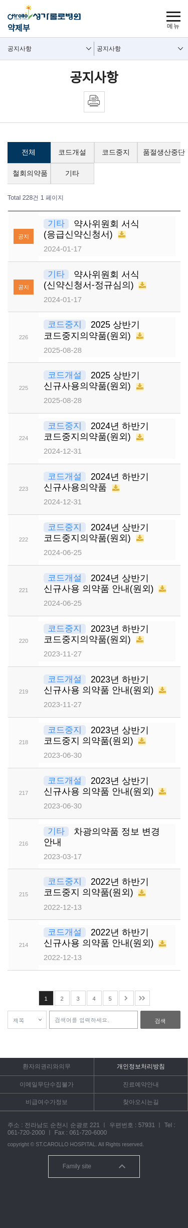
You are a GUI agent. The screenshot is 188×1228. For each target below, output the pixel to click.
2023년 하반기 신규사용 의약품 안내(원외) (100, 684)
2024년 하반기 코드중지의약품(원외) (96, 431)
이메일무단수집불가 (47, 1084)
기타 (72, 173)
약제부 (19, 28)
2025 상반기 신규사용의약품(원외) (92, 380)
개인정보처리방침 (141, 1066)
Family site (94, 1166)
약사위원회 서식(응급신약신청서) (91, 229)
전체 (29, 152)
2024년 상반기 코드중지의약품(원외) (96, 532)
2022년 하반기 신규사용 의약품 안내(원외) (100, 937)
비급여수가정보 (47, 1102)
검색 (160, 1021)
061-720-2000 (26, 1132)
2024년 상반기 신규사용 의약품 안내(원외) (100, 583)
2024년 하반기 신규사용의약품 (96, 482)
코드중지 (116, 152)
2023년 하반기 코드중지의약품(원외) (96, 634)
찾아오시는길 (141, 1102)
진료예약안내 (141, 1084)
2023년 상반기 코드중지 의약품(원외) (96, 735)
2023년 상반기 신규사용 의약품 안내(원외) (100, 786)
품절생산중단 (161, 152)
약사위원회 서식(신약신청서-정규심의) (91, 279)
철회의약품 (30, 173)
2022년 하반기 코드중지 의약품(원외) (96, 887)
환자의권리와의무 (47, 1066)
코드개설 (72, 152)
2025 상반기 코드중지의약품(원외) (92, 330)
